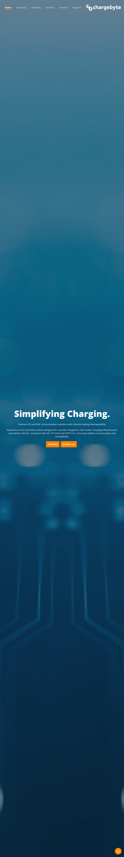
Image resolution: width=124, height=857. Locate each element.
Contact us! (69, 444)
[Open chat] (118, 851)
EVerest (63, 7)
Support (77, 7)
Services (50, 7)
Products (36, 7)
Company (21, 7)
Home (8, 7)
